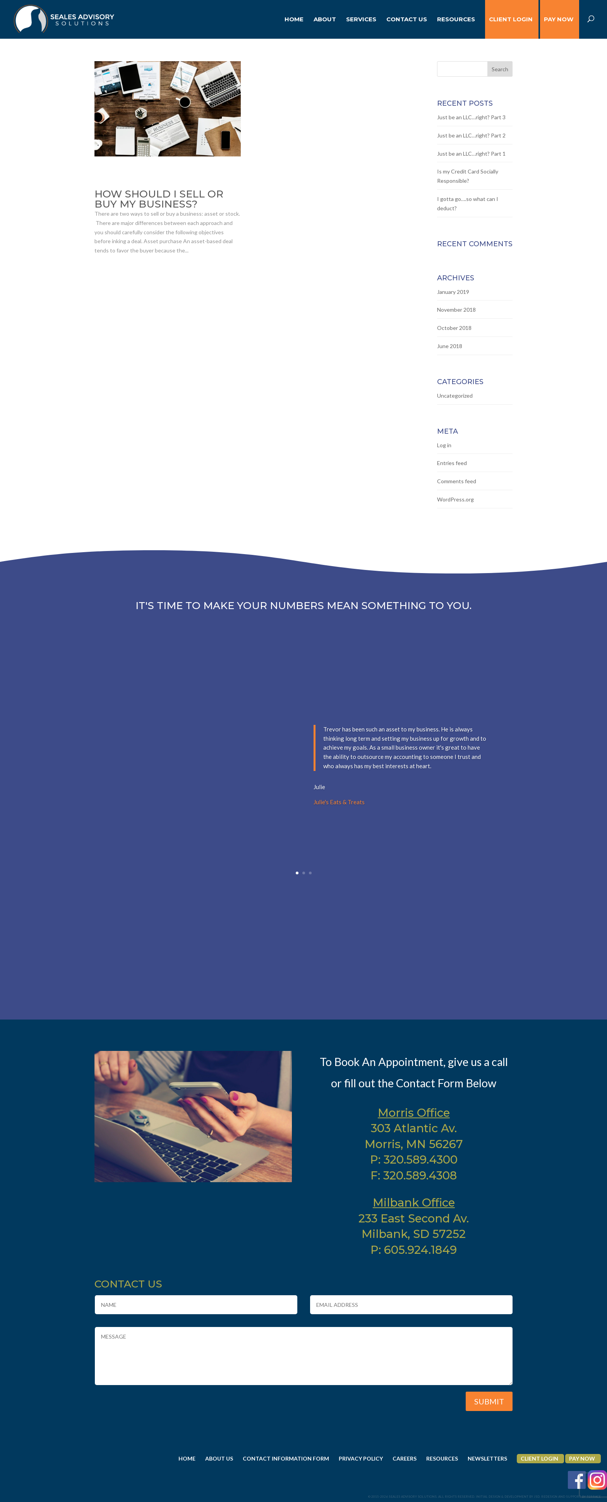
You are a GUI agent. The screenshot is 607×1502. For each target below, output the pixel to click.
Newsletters (487, 1458)
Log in (444, 445)
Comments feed (456, 481)
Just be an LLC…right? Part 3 (471, 117)
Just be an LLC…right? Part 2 (471, 135)
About (325, 20)
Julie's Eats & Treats (339, 809)
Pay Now (558, 20)
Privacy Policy (361, 1458)
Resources (456, 20)
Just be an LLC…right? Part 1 (471, 153)
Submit (489, 1401)
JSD (537, 1497)
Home (294, 20)
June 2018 (449, 346)
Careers (405, 1458)
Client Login (539, 1458)
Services (361, 20)
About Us (219, 1458)
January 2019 (453, 291)
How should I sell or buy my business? (158, 199)
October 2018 (454, 327)
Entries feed (452, 463)
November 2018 (456, 309)
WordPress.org (455, 499)
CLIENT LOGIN (511, 20)
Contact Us (406, 20)
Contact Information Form (286, 1458)
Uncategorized (455, 395)
